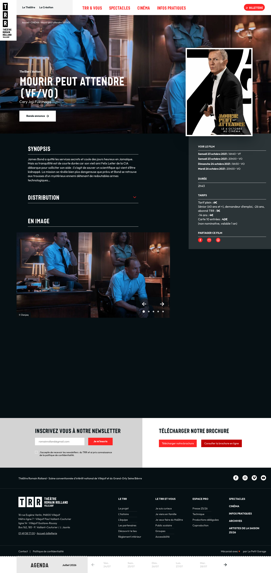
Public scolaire (163, 525)
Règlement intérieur (129, 536)
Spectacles (119, 7)
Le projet (123, 508)
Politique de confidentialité (48, 551)
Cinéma (143, 7)
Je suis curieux (163, 508)
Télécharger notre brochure (178, 443)
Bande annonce (35, 116)
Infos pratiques (171, 7)
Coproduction (201, 525)
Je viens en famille (165, 514)
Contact (23, 551)
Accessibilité (162, 536)
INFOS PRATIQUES (240, 513)
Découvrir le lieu (127, 531)
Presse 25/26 (200, 508)
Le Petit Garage (257, 551)
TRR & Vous (92, 7)
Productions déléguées (206, 519)
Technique (198, 514)
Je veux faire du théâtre (169, 519)
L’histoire (123, 514)
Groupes (160, 531)
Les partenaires (127, 525)
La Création (46, 7)
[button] (144, 304)
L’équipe (123, 519)
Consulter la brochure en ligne (221, 443)
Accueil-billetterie (47, 533)
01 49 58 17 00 (26, 533)
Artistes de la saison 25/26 (244, 530)
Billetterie (256, 7)
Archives (235, 521)
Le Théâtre (28, 7)
